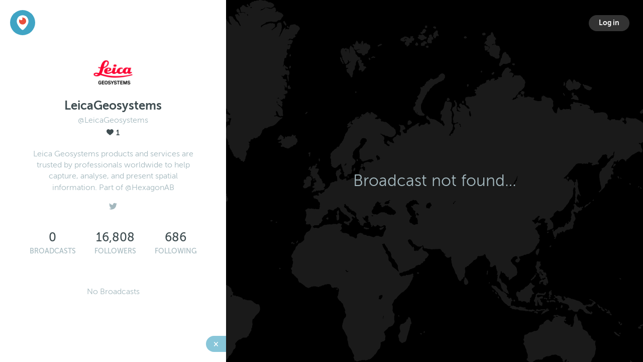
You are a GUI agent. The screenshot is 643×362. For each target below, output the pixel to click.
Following (176, 251)
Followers (115, 251)
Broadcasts (53, 251)
